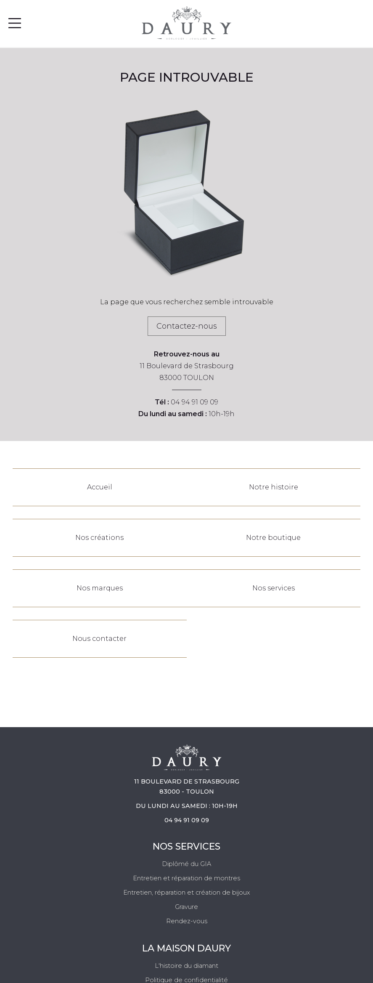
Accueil (99, 487)
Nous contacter (99, 639)
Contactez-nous (186, 326)
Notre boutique (273, 538)
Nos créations (99, 538)
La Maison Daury (186, 948)
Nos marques (100, 588)
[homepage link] (186, 23)
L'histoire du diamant (186, 966)
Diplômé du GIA (186, 864)
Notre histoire (273, 487)
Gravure (186, 907)
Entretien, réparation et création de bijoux (186, 892)
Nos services (273, 588)
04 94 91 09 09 (194, 402)
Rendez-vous (186, 921)
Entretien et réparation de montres (186, 878)
